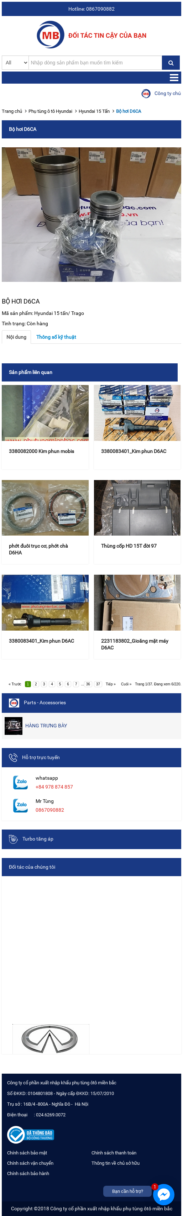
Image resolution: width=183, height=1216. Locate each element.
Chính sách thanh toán (114, 1153)
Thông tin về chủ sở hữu (116, 1163)
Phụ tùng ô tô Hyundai (50, 111)
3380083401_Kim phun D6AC (133, 451)
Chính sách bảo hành (28, 1173)
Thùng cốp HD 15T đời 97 (129, 546)
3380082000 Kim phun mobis (41, 451)
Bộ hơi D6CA (128, 111)
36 (88, 684)
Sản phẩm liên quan (30, 372)
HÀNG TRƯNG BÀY (36, 726)
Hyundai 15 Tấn (94, 111)
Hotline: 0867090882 (91, 9)
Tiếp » (111, 684)
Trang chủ (12, 111)
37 (98, 684)
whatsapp (47, 778)
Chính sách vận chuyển (30, 1163)
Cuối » (126, 684)
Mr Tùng (45, 801)
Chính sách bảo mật (27, 1153)
